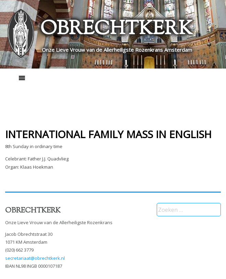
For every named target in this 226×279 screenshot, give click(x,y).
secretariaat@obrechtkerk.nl (35, 258)
